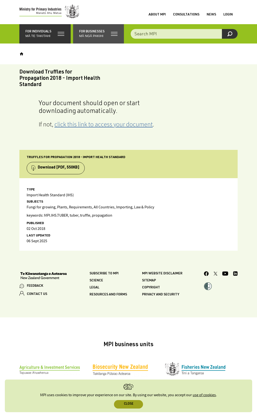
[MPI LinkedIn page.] (235, 274)
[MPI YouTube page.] (225, 274)
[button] (45, 34)
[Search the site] (184, 34)
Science (96, 280)
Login (228, 14)
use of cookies (204, 395)
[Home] (21, 54)
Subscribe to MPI (104, 273)
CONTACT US (37, 294)
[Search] (230, 34)
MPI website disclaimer (162, 273)
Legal (94, 287)
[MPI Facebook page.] (206, 274)
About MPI (157, 14)
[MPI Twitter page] (215, 274)
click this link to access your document (103, 124)
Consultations (186, 14)
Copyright (151, 287)
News (211, 14)
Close (128, 404)
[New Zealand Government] (43, 276)
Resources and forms (108, 294)
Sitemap (149, 280)
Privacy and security (160, 294)
